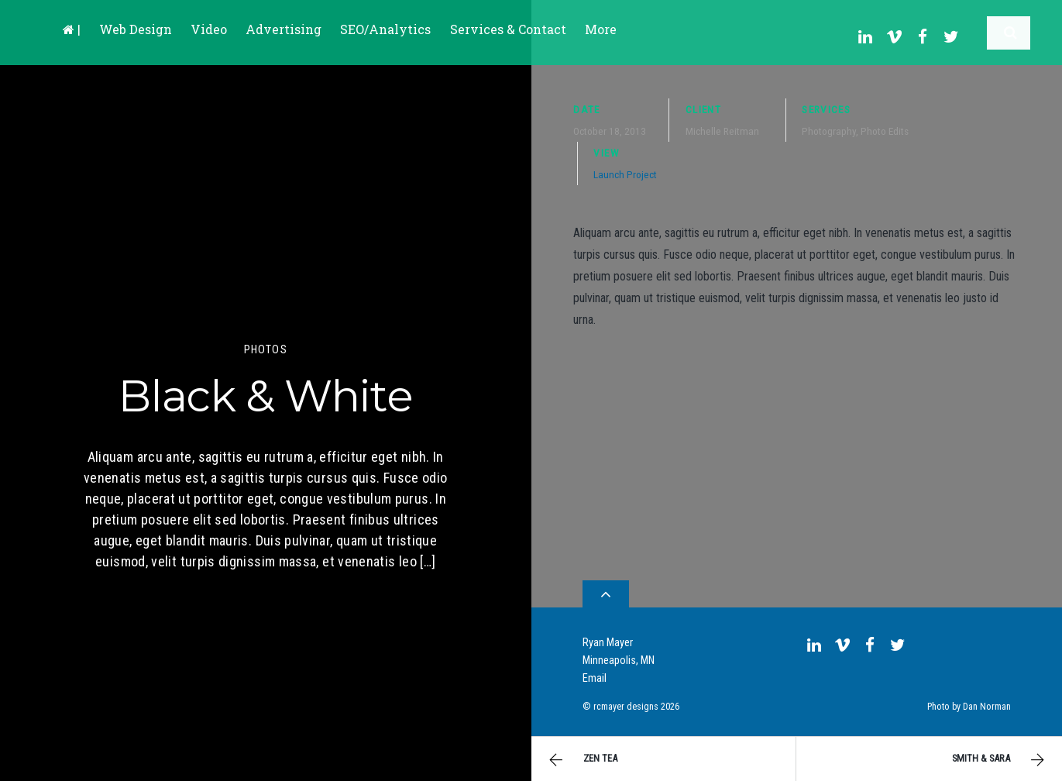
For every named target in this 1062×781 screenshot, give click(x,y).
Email (595, 673)
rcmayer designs (625, 701)
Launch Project (625, 168)
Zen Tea (581, 760)
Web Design (135, 29)
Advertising (283, 29)
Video (209, 29)
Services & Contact (508, 29)
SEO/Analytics (385, 29)
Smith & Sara (1000, 760)
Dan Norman (987, 701)
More (601, 29)
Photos (265, 349)
